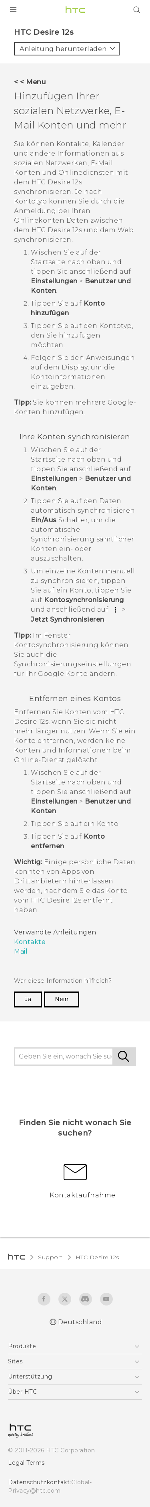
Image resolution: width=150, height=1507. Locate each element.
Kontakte (30, 942)
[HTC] (75, 9)
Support (50, 1257)
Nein (61, 999)
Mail (21, 951)
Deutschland (80, 1322)
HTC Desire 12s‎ (97, 1257)
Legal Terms (26, 1462)
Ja (28, 999)
